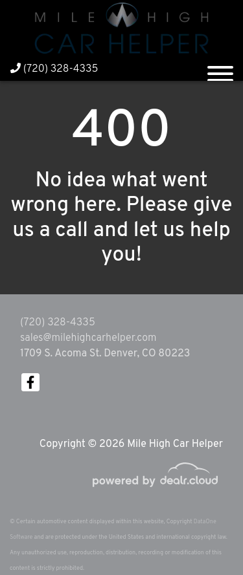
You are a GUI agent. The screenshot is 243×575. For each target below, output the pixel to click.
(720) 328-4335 (54, 69)
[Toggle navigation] (220, 68)
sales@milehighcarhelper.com (88, 338)
